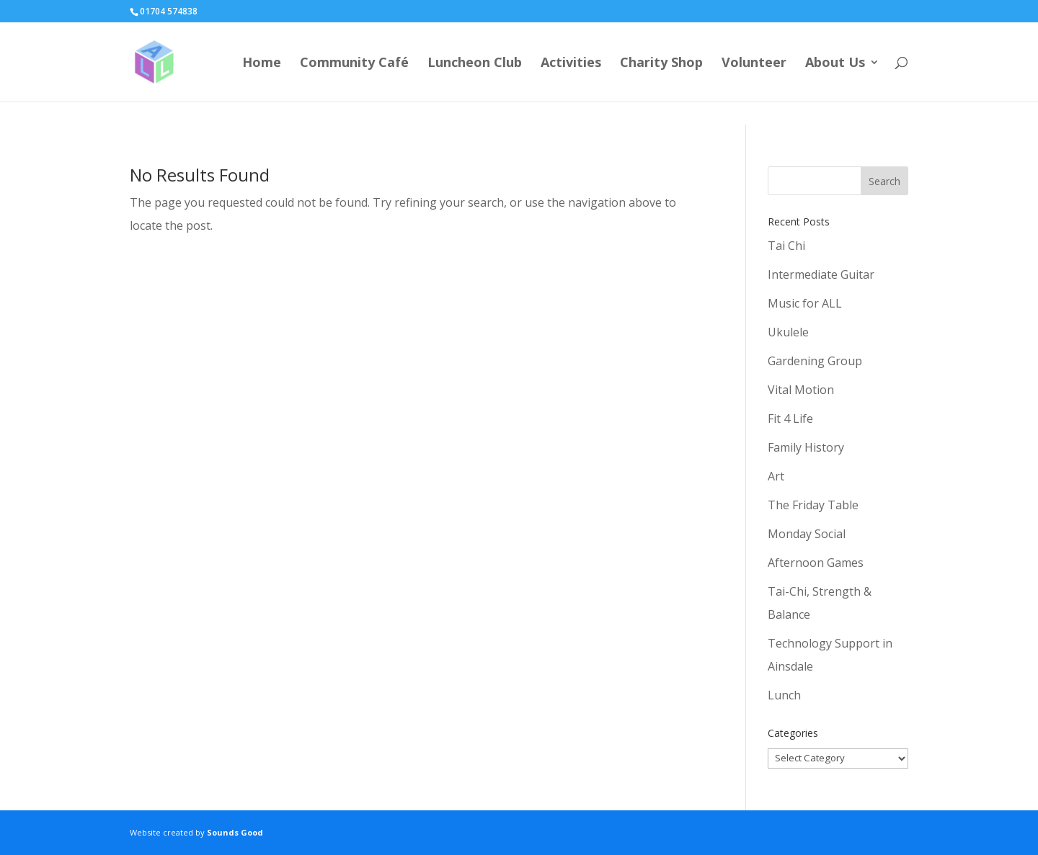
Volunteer (754, 64)
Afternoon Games (816, 562)
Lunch (784, 695)
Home (261, 64)
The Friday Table (813, 505)
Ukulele (788, 332)
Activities (571, 64)
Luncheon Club (474, 64)
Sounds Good (235, 832)
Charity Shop (661, 64)
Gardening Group (815, 361)
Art (776, 476)
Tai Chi (786, 246)
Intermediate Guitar (821, 274)
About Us (835, 64)
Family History (806, 447)
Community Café (354, 64)
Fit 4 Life (790, 418)
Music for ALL (805, 303)
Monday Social (807, 534)
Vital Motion (801, 390)
